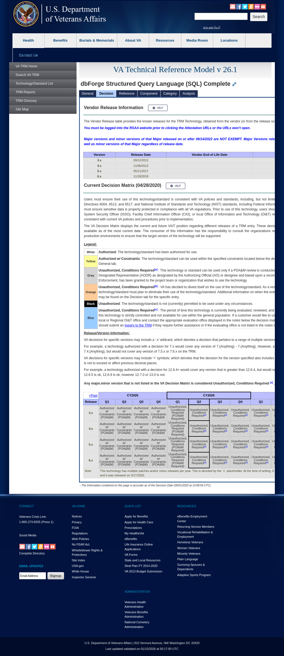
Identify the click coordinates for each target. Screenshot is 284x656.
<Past (93, 396)
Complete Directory (32, 553)
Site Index (78, 560)
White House (80, 571)
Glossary (26, 101)
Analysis (188, 93)
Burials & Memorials (96, 40)
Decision (106, 93)
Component (149, 93)
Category (170, 93)
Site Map (22, 109)
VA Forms (131, 554)
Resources (165, 40)
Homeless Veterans (190, 542)
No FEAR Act (81, 544)
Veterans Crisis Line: (33, 516)
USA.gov (78, 565)
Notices (77, 516)
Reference (126, 93)
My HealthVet (134, 533)
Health (28, 40)
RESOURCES (186, 506)
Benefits (60, 40)
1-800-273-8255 (29, 522)
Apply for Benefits (136, 516)
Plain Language (187, 559)
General (88, 93)
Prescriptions (133, 527)
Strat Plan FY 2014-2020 (141, 565)
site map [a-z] (211, 27)
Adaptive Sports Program (194, 575)
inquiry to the (138, 325)
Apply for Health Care (139, 522)
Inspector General (84, 577)
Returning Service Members (195, 526)
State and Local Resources (143, 560)
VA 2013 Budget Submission (143, 571)
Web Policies (80, 539)
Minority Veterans (188, 553)
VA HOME (78, 506)
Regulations (80, 533)
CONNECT (26, 506)
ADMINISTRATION (137, 591)
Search (27, 75)
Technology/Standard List (34, 84)
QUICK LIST (133, 506)
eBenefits (131, 539)
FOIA (75, 527)
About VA (133, 40)
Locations (229, 40)
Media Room (197, 40)
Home (26, 66)
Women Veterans (188, 548)
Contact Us (28, 55)
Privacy (77, 522)
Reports (25, 92)
